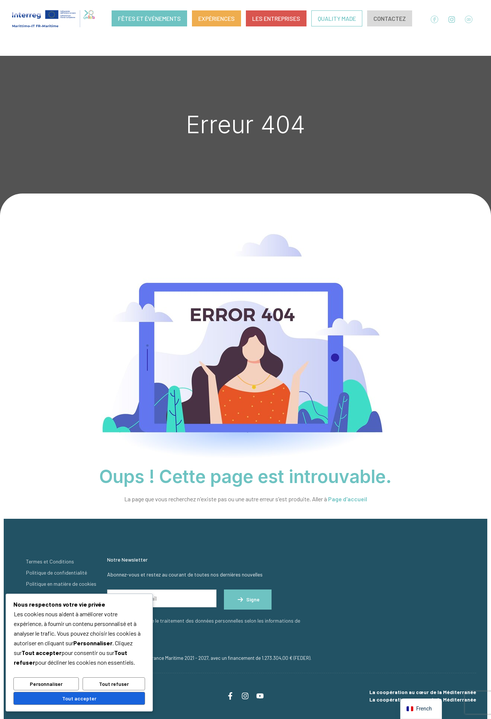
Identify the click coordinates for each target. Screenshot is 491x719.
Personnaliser (46, 684)
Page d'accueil (347, 498)
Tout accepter (79, 698)
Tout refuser (114, 684)
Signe (248, 599)
